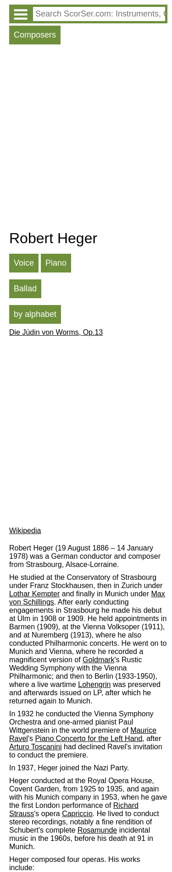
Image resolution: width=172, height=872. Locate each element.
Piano (56, 262)
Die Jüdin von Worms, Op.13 (56, 332)
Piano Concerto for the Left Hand (88, 738)
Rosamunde (97, 830)
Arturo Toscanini (35, 747)
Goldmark (98, 660)
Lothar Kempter (34, 594)
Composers (35, 34)
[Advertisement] (86, 139)
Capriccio (77, 814)
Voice (24, 262)
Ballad (25, 288)
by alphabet (35, 314)
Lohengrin (94, 684)
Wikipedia (25, 530)
